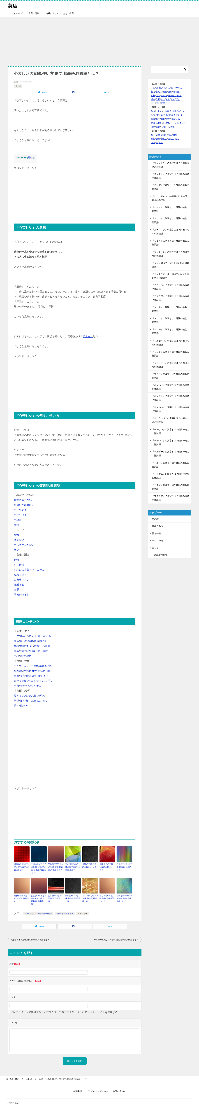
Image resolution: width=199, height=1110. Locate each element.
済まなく (88, 336)
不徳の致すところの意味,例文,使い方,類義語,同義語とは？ (38, 868)
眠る (16, 651)
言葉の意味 (34, 13)
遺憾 (16, 559)
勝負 (28, 675)
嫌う (22, 700)
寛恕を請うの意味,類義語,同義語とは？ (21, 898)
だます (32, 680)
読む (22, 656)
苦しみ (29, 700)
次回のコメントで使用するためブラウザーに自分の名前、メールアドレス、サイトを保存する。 (65, 1012)
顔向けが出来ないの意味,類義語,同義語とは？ (124, 898)
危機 (19, 670)
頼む (25, 680)
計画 (25, 670)
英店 (12, 5)
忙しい (24, 666)
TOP (14, 1078)
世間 (22, 646)
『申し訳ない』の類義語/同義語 (38, 913)
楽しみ (38, 700)
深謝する (19, 584)
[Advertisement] (99, 40)
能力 (28, 651)
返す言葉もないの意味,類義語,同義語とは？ (90, 898)
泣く (45, 700)
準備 (16, 675)
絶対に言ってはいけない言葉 (60, 13)
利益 (39, 685)
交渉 (37, 670)
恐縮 (16, 525)
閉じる (31, 157)
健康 (36, 641)
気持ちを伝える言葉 (64, 913)
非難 (22, 685)
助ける (18, 680)
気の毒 (18, 520)
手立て (51, 680)
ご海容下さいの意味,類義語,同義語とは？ (124, 867)
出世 (49, 670)
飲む (34, 651)
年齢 (22, 651)
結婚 (30, 641)
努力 (16, 685)
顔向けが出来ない (24, 505)
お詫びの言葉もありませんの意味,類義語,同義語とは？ (38, 899)
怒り (25, 695)
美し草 (18, 86)
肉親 (47, 646)
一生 (16, 636)
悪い (16, 549)
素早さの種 (157, 526)
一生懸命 (33, 666)
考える (47, 636)
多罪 (16, 589)
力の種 (155, 519)
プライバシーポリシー (97, 1091)
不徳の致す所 (21, 594)
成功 (34, 675)
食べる (29, 646)
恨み (36, 695)
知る (45, 641)
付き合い (39, 646)
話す (45, 651)
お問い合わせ (119, 1091)
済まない (19, 540)
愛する (18, 695)
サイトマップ (15, 13)
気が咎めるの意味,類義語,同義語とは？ (72, 898)
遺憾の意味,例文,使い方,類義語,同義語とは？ (21, 867)
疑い (30, 695)
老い (25, 636)
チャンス (42, 680)
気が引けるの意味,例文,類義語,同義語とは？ (73, 867)
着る (16, 641)
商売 (22, 675)
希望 (16, 700)
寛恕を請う (20, 574)
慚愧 (16, 535)
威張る (43, 666)
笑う (25, 705)
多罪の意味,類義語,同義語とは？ (89, 865)
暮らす (24, 641)
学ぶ (16, 656)
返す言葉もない (23, 500)
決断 (31, 670)
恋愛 (28, 656)
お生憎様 (19, 564)
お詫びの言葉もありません (29, 569)
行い (50, 666)
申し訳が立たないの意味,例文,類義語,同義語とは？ (56, 867)
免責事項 (77, 1091)
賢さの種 (156, 533)
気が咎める (20, 510)
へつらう (31, 685)
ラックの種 (157, 540)
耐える (44, 675)
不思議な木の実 (159, 555)
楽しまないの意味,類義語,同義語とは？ (107, 898)
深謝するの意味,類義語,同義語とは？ (107, 867)
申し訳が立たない (24, 544)
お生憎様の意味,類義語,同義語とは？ (55, 898)
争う (16, 666)
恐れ (42, 695)
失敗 (43, 670)
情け (16, 705)
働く (40, 651)
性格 (16, 646)
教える (33, 636)
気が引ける (20, 515)
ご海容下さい (21, 579)
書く (40, 636)
